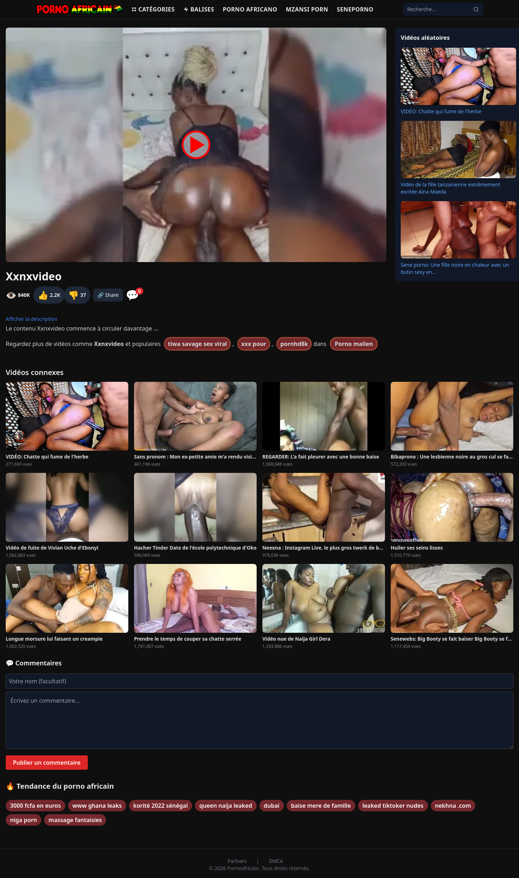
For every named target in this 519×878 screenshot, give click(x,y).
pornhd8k (294, 344)
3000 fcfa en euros (35, 806)
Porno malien (354, 344)
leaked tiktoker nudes (393, 806)
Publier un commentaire (47, 763)
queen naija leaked (225, 806)
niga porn (23, 820)
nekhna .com (453, 806)
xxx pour (253, 344)
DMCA (276, 861)
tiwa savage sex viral (197, 344)
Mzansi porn (307, 9)
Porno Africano (250, 9)
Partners (238, 861)
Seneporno (355, 9)
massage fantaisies (75, 820)
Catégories (153, 9)
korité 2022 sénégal (160, 806)
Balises (198, 9)
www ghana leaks (97, 806)
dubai (272, 806)
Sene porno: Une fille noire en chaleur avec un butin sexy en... (455, 268)
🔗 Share (108, 294)
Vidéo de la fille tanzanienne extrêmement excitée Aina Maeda (450, 188)
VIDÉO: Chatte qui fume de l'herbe (441, 111)
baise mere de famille (321, 806)
